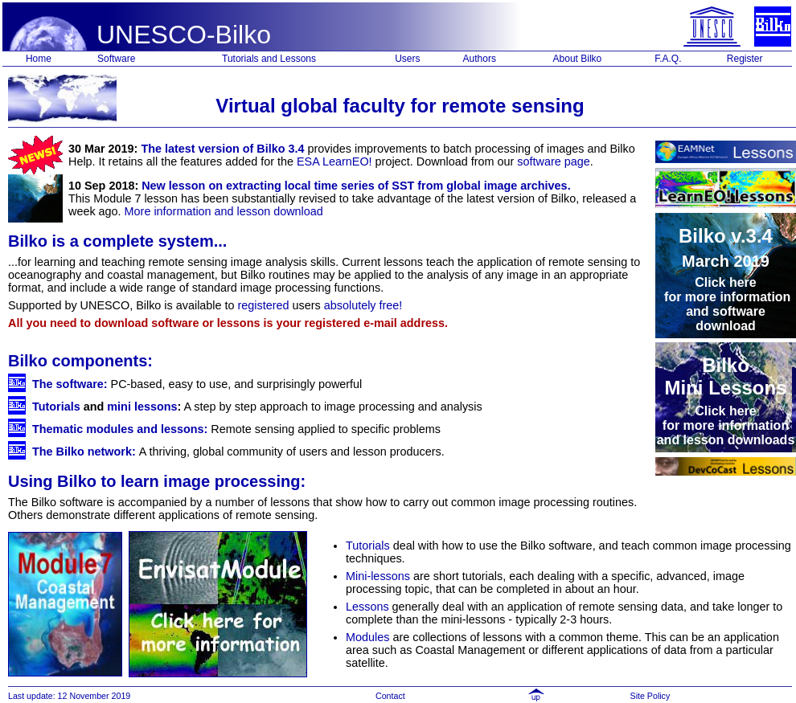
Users (407, 58)
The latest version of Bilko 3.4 (222, 148)
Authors (479, 58)
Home (38, 58)
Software (116, 58)
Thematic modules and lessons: (119, 429)
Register (745, 58)
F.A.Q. (667, 58)
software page (553, 161)
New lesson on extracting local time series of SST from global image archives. (356, 185)
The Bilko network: (84, 451)
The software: (70, 384)
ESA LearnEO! (334, 161)
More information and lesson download (224, 211)
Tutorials (56, 406)
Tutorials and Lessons (269, 58)
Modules (367, 637)
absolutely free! (363, 305)
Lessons (367, 606)
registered (263, 305)
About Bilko (577, 58)
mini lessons (142, 406)
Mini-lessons (378, 576)
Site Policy (651, 696)
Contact (390, 696)
